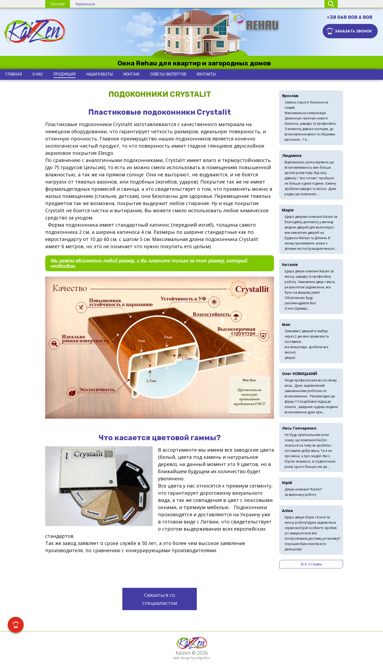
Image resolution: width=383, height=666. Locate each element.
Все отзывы (311, 564)
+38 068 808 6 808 (349, 17)
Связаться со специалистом (159, 599)
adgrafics (203, 658)
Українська (85, 3)
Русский (58, 3)
